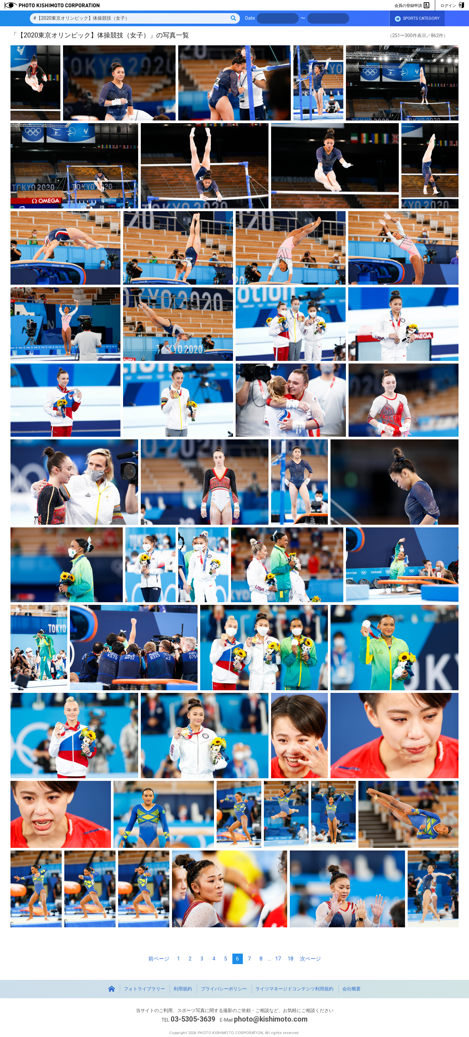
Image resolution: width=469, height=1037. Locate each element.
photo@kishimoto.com (271, 1019)
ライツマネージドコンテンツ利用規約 (294, 989)
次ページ (310, 959)
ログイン (452, 5)
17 (278, 959)
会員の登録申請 (412, 5)
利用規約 (183, 989)
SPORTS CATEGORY (417, 19)
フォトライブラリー (144, 989)
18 (290, 959)
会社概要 (351, 989)
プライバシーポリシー (224, 989)
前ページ (158, 959)
